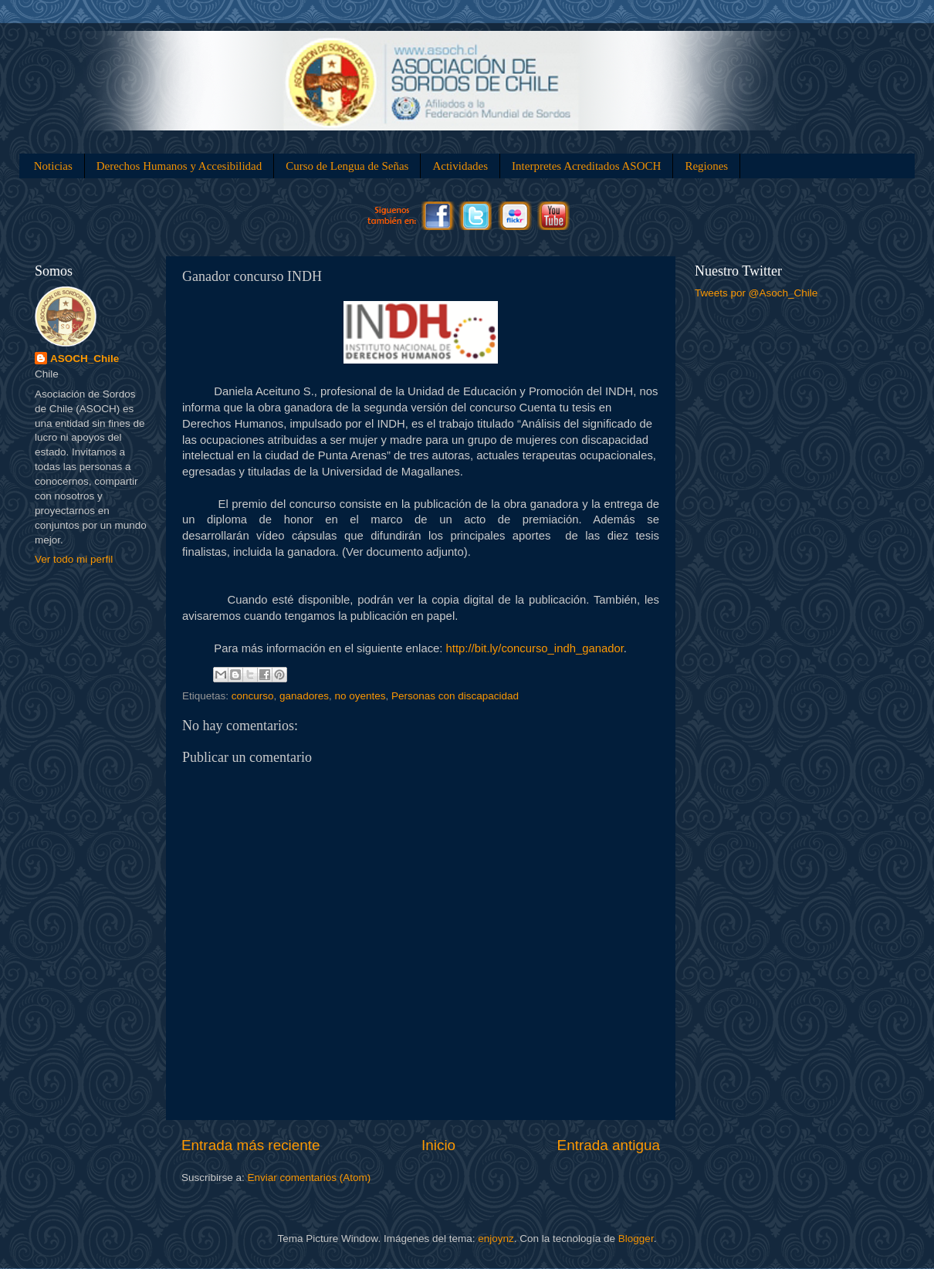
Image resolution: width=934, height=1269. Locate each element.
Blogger (636, 1238)
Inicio (438, 1145)
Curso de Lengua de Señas (347, 166)
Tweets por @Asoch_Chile (756, 293)
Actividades (460, 166)
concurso (253, 696)
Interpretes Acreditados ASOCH (586, 166)
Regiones (706, 166)
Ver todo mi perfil (74, 559)
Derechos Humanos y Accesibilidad (179, 166)
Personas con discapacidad (455, 696)
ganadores (304, 696)
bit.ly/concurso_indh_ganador (535, 648)
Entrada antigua (608, 1145)
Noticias (53, 166)
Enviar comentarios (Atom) (309, 1177)
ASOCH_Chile (84, 358)
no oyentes (359, 696)
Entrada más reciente (250, 1145)
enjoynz (496, 1238)
